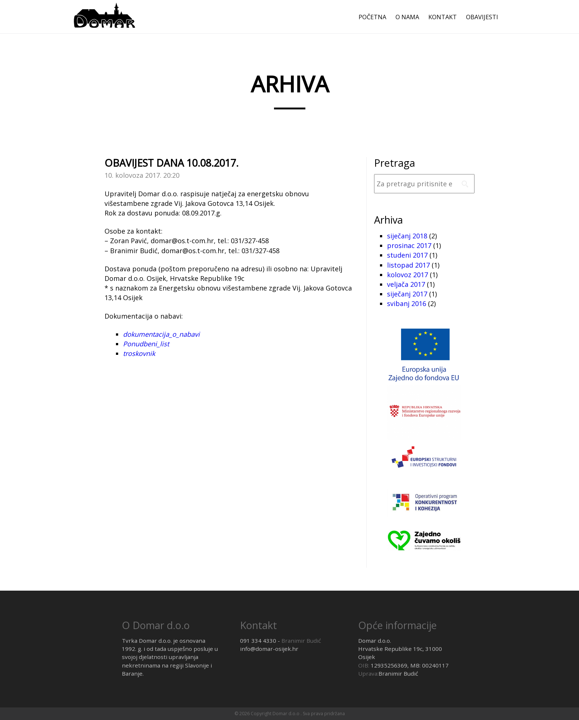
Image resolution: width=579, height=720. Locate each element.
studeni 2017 (407, 255)
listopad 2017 (408, 265)
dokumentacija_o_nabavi (161, 334)
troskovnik (139, 353)
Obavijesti (482, 17)
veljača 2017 (406, 284)
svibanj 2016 (406, 303)
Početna (372, 17)
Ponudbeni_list (146, 343)
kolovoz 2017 (407, 274)
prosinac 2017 (409, 245)
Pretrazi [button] (464, 183)
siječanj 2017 (407, 293)
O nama (407, 17)
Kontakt (442, 17)
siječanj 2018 (407, 235)
